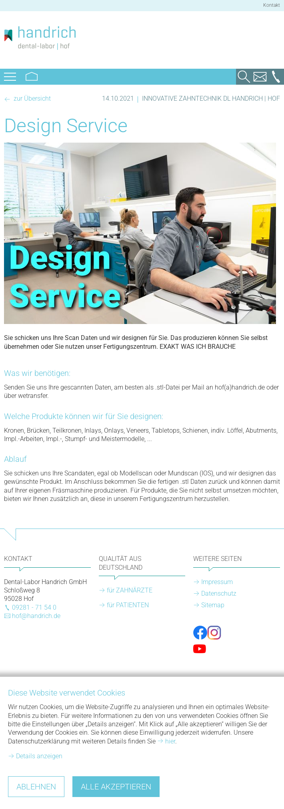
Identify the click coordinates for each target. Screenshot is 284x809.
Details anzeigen (39, 756)
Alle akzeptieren (116, 786)
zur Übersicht (31, 98)
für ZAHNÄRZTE (129, 590)
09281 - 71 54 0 (34, 607)
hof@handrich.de (36, 616)
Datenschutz (218, 593)
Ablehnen (36, 786)
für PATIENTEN (128, 605)
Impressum (217, 582)
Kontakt (271, 5)
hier (170, 741)
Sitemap (212, 605)
